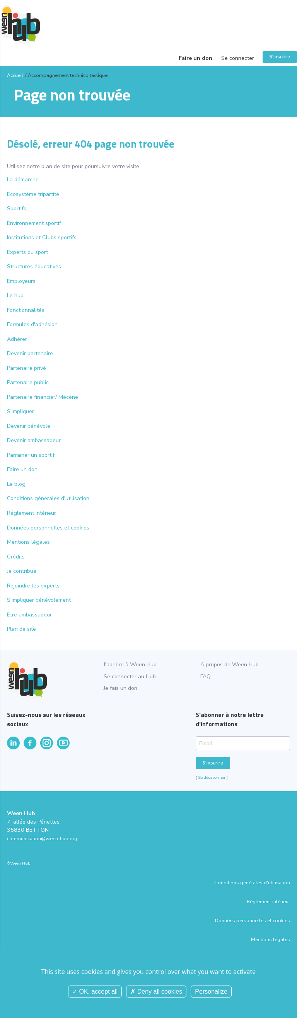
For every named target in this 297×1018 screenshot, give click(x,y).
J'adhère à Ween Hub (130, 664)
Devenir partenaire (30, 353)
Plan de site (21, 629)
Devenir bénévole (28, 426)
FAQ (205, 676)
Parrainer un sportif (31, 455)
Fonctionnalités (25, 310)
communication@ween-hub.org (42, 838)
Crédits (16, 556)
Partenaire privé (26, 368)
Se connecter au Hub (130, 676)
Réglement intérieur (31, 513)
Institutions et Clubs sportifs (42, 237)
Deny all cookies (156, 991)
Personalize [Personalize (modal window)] (211, 991)
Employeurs (21, 281)
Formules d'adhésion (32, 324)
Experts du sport (27, 252)
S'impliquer (20, 411)
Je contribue (21, 571)
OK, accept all (95, 991)
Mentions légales (28, 542)
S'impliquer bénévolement (39, 600)
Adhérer (17, 339)
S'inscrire (280, 56)
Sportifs (16, 208)
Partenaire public (28, 382)
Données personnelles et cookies (48, 527)
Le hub (15, 295)
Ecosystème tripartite (33, 194)
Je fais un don (120, 688)
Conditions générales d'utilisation (48, 498)
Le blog (16, 484)
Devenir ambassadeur (34, 440)
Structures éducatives (34, 266)
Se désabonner (211, 777)
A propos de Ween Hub (229, 664)
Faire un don (195, 58)
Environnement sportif (34, 223)
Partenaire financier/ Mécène (42, 397)
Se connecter (237, 58)
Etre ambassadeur (29, 614)
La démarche (23, 179)
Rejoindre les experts (33, 585)
